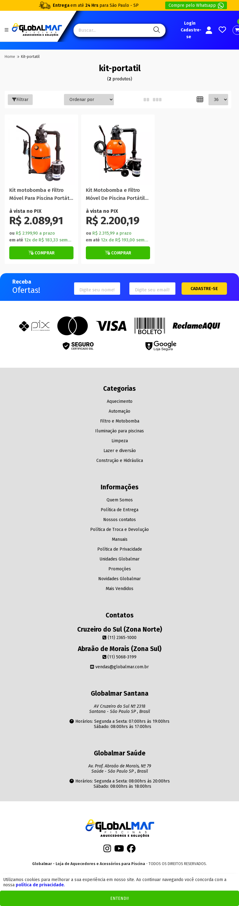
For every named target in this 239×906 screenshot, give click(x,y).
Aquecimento (119, 401)
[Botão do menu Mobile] (6, 30)
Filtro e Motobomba (119, 421)
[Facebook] (131, 850)
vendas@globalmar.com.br (119, 666)
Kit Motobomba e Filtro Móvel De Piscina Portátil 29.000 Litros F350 (115, 194)
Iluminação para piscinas (119, 431)
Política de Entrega (119, 509)
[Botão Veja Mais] (41, 252)
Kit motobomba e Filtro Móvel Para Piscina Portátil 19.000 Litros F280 (40, 194)
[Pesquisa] (156, 30)
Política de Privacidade (119, 549)
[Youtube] (119, 850)
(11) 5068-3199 (119, 657)
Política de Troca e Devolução (119, 529)
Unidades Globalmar (119, 559)
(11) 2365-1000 (119, 637)
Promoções (119, 569)
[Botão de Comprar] (41, 252)
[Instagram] (107, 850)
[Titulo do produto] (41, 151)
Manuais (120, 539)
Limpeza (119, 440)
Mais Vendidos (119, 588)
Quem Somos (120, 500)
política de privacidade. (40, 885)
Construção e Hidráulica (119, 460)
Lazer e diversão (119, 450)
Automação (119, 411)
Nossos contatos (119, 519)
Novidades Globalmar (119, 578)
